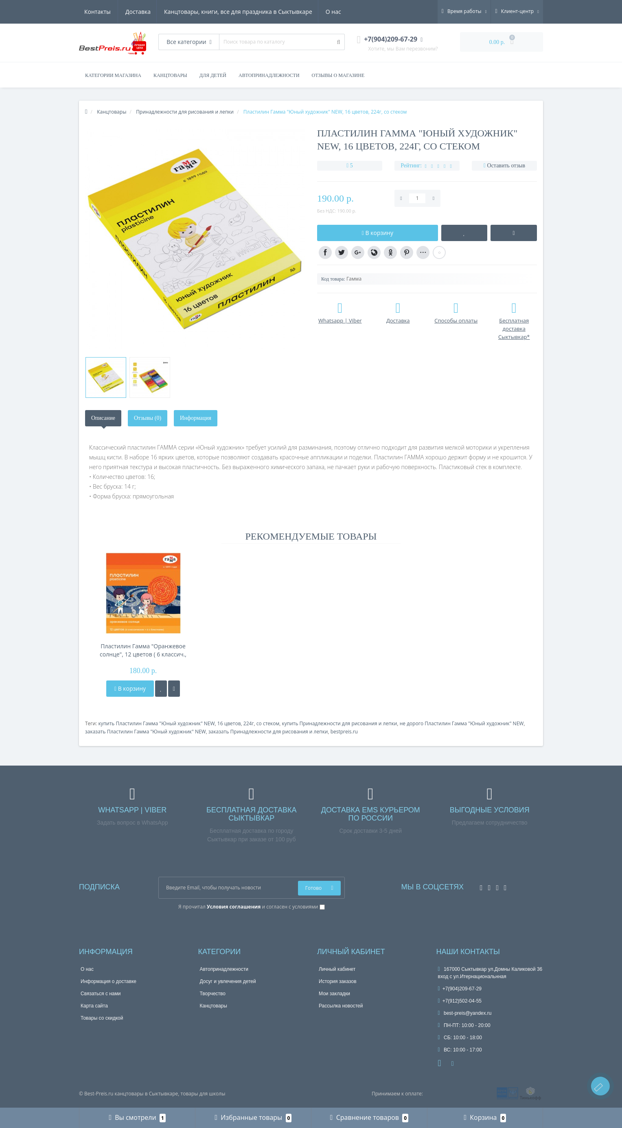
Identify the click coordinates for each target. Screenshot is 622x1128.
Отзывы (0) (147, 418)
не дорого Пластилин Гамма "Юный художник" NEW (462, 723)
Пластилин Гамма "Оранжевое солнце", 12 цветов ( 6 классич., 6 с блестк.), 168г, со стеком (143, 650)
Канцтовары (213, 1006)
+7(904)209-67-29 (460, 989)
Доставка (97, 11)
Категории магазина (113, 75)
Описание (103, 418)
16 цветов (229, 723)
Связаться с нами (100, 993)
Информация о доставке (108, 981)
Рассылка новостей (341, 1006)
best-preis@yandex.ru (465, 1013)
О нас (294, 11)
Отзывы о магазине (338, 75)
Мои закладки (334, 993)
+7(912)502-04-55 (460, 1001)
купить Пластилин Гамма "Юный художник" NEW (156, 723)
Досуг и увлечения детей (228, 981)
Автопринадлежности (224, 969)
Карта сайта (94, 1006)
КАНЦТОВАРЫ (170, 75)
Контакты (330, 11)
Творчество (213, 993)
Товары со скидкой (102, 1018)
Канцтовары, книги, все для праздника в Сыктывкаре (198, 11)
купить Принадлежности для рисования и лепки (339, 723)
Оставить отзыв (506, 165)
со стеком (267, 723)
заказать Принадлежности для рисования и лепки (268, 731)
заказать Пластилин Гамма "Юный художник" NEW (145, 731)
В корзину (130, 688)
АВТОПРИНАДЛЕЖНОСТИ (269, 75)
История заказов (338, 981)
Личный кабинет (337, 969)
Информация (195, 418)
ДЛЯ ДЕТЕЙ (212, 75)
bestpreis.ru (344, 731)
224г (248, 723)
